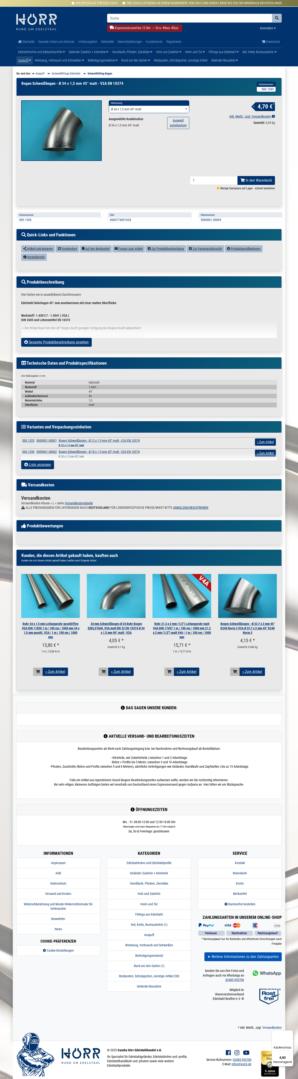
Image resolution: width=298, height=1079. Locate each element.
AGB (58, 884)
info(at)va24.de (241, 1075)
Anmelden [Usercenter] (268, 28)
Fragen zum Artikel (129, 259)
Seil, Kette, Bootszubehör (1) (149, 935)
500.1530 (28, 462)
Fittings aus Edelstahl (224, 52)
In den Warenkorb (256, 191)
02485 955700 (234, 990)
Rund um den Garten (135, 60)
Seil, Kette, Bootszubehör (259, 52)
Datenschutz (58, 894)
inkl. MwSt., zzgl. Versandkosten (252, 116)
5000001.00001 (46, 451)
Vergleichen (67, 259)
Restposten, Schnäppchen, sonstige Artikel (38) (149, 987)
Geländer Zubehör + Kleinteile (88, 52)
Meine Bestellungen (130, 42)
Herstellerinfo (34, 268)
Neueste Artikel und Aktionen (56, 42)
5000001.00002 (46, 462)
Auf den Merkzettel (96, 259)
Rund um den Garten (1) (149, 976)
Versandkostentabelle (79, 514)
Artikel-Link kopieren (38, 259)
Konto (240, 894)
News (58, 940)
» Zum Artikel (55, 682)
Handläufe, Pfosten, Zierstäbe (132, 52)
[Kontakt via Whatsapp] (266, 983)
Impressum (58, 873)
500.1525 (28, 451)
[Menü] (290, 1033)
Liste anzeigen (37, 475)
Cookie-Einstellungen (58, 961)
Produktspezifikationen (244, 259)
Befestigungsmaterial (103, 60)
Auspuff (24, 60)
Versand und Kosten (58, 904)
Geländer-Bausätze (224, 60)
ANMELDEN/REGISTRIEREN (190, 518)
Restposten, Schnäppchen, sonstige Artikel (180, 60)
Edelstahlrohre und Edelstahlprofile (41, 52)
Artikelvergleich (87, 42)
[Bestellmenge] (214, 191)
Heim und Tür (195, 52)
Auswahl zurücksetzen (178, 123)
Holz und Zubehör (168, 52)
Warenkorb (271, 42)
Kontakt (240, 873)
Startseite (26, 42)
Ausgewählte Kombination (126, 119)
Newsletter (58, 929)
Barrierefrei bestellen (239, 915)
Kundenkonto (154, 42)
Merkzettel (107, 42)
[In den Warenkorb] (38, 682)
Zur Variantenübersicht (205, 259)
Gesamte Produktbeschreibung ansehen (56, 353)
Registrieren (173, 42)
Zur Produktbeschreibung (166, 259)
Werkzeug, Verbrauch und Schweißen (59, 60)
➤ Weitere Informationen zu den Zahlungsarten (243, 967)
